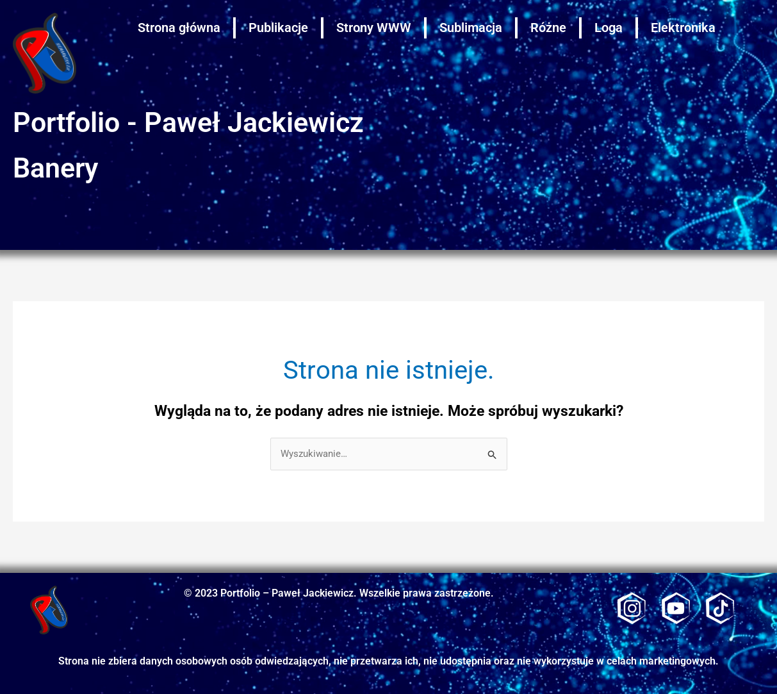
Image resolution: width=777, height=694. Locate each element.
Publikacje (278, 27)
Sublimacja (470, 27)
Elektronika (683, 27)
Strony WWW (373, 27)
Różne (548, 27)
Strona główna (179, 27)
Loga (608, 27)
